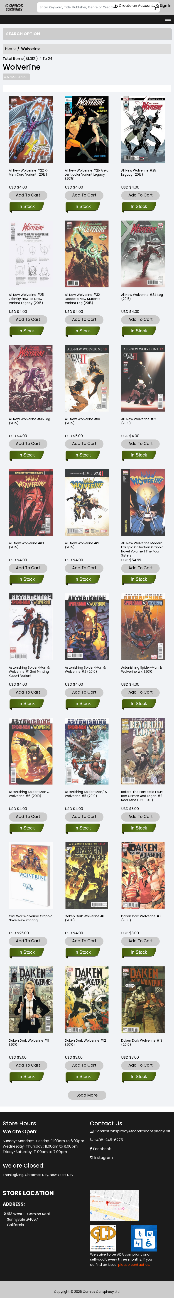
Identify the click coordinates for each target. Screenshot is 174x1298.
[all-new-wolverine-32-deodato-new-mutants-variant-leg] (82, 331)
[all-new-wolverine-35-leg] (26, 455)
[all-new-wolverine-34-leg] (138, 331)
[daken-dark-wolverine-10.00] (138, 952)
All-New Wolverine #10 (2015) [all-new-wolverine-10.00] (82, 421)
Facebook (102, 1148)
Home (10, 48)
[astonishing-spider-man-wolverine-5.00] (82, 828)
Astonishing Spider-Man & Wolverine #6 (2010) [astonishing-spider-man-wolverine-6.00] (29, 794)
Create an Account (133, 5)
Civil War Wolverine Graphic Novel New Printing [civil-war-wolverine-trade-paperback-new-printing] (30, 918)
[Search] (98, 7)
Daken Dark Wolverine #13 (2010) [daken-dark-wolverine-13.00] (141, 1042)
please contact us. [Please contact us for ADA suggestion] (134, 1264)
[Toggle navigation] (168, 19)
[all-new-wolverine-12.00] (138, 455)
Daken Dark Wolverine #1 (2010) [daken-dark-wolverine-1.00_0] (84, 918)
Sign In (163, 5)
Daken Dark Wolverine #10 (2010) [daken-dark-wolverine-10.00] (141, 918)
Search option (23, 33)
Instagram (103, 1157)
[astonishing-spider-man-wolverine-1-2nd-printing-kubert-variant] (26, 704)
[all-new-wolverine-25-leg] (143, 130)
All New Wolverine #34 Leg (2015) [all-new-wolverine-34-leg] (142, 297)
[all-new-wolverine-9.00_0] (82, 579)
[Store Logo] (14, 7)
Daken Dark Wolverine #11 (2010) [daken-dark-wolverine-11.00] (29, 1042)
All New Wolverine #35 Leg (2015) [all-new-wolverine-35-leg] (29, 421)
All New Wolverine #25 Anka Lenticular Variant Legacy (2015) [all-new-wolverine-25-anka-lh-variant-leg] (86, 174)
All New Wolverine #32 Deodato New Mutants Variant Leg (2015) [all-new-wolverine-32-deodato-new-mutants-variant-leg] (82, 299)
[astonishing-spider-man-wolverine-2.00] (82, 704)
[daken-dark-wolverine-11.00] (26, 1077)
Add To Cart (28, 195)
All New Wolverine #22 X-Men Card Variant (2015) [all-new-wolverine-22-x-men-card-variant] (29, 172)
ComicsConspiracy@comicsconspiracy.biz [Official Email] (133, 1131)
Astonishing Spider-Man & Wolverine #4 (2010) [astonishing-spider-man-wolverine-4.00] (141, 669)
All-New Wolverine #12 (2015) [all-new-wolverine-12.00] (138, 421)
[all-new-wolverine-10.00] (82, 455)
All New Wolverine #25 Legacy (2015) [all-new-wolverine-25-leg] (138, 172)
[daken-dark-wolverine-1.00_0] (82, 952)
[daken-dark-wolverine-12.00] (82, 1077)
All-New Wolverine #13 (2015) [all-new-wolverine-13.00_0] (26, 545)
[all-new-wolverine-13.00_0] (26, 579)
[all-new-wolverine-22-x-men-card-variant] (31, 130)
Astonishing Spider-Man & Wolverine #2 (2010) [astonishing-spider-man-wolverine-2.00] (85, 669)
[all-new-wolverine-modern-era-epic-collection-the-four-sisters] (138, 579)
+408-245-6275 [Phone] (108, 1140)
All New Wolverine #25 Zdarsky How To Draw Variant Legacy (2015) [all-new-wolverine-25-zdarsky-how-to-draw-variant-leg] (26, 299)
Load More (87, 1095)
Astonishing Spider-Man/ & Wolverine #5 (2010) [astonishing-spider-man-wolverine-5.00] (86, 794)
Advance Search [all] (16, 77)
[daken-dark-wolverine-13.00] (138, 1077)
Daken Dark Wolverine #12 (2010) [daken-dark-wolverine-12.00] (85, 1042)
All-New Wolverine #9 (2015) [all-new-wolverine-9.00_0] (82, 545)
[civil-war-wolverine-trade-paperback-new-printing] (26, 952)
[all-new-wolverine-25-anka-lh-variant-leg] (87, 130)
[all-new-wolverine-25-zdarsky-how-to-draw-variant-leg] (26, 331)
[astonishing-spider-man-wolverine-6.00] (26, 828)
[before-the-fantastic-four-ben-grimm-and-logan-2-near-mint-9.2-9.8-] (138, 828)
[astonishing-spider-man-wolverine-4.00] (138, 704)
